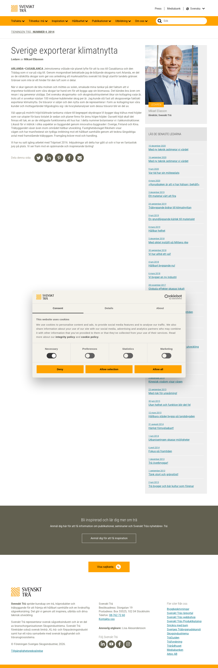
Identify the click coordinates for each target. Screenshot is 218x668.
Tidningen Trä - (32, 32)
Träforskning (174, 641)
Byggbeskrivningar (178, 609)
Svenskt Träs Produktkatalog (184, 621)
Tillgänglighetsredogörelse (27, 651)
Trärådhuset (174, 645)
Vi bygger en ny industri (176, 275)
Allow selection (109, 369)
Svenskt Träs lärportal (180, 613)
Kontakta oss (107, 619)
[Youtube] (111, 644)
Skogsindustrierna (178, 633)
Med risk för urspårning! (176, 391)
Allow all (158, 369)
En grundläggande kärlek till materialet (176, 217)
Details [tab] (109, 308)
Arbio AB (172, 654)
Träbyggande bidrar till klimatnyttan (176, 205)
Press (158, 8)
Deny (60, 369)
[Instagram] (128, 644)
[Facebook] (119, 644)
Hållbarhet (78, 21)
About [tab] (160, 308)
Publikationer (100, 21)
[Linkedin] (103, 644)
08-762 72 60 (117, 615)
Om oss (140, 21)
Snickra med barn (177, 625)
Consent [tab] (58, 308)
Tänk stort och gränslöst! (176, 472)
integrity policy (65, 336)
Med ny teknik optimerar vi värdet (176, 147)
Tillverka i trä (37, 21)
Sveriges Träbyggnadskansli (184, 629)
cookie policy (89, 336)
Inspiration (58, 21)
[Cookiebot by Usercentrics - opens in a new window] (167, 297)
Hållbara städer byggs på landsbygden (176, 414)
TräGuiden (173, 637)
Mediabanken (175, 649)
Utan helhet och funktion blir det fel (176, 403)
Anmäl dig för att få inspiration (109, 538)
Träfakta (16, 21)
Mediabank (174, 8)
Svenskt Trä (22, 8)
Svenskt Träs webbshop (181, 617)
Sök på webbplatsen (160, 21)
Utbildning (121, 21)
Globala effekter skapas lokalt (176, 287)
